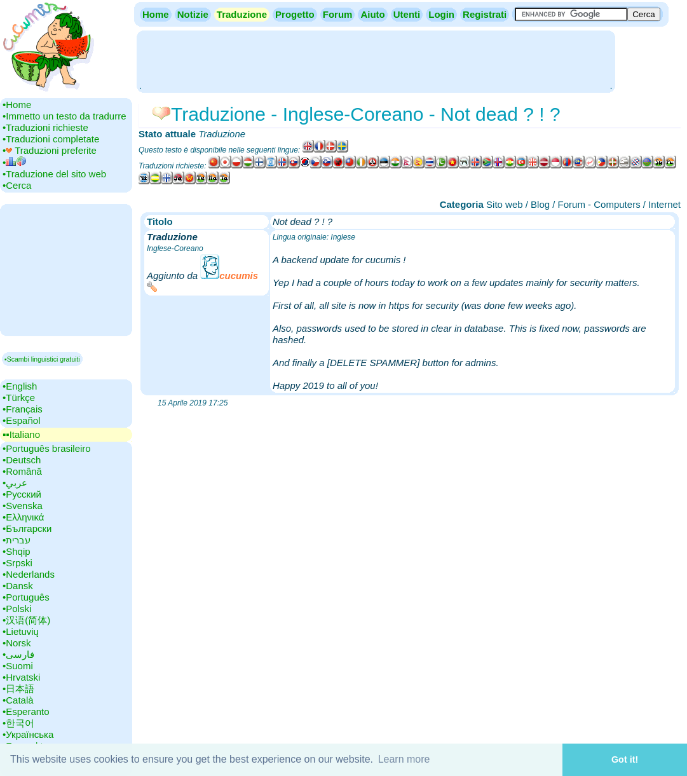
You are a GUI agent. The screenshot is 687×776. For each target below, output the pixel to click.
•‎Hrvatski (21, 677)
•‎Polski (17, 608)
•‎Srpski (17, 562)
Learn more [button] (404, 759)
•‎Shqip (17, 551)
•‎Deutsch (22, 459)
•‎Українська (28, 734)
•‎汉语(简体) (26, 620)
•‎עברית (17, 539)
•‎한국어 (18, 723)
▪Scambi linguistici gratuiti (42, 359)
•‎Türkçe (19, 397)
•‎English (20, 386)
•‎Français (23, 409)
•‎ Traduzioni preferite (50, 150)
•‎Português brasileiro (47, 448)
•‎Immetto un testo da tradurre (64, 116)
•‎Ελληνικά (23, 517)
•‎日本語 (18, 688)
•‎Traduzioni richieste (45, 127)
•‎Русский (22, 494)
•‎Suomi (18, 665)
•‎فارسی (18, 654)
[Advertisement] (375, 60)
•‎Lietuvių (21, 631)
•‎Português (26, 597)
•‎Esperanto (26, 711)
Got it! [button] (624, 759)
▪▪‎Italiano (21, 434)
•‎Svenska (23, 505)
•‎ (14, 162)
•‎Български (27, 528)
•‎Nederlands (29, 574)
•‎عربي (15, 482)
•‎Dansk (18, 585)
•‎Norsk (17, 642)
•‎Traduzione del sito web (54, 173)
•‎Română (22, 471)
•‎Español (21, 420)
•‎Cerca (17, 185)
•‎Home (17, 104)
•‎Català (18, 700)
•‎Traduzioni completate (51, 138)
